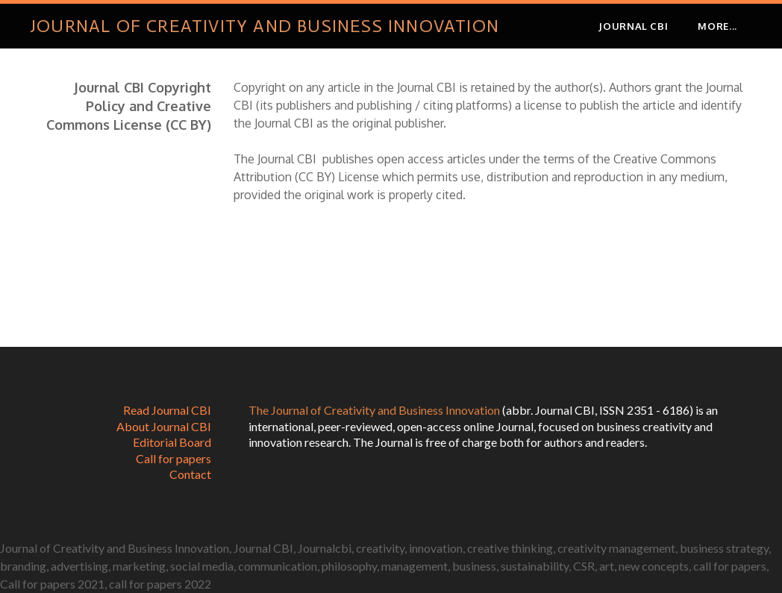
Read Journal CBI (167, 410)
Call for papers (173, 458)
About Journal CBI (163, 426)
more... (717, 26)
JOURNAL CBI (633, 26)
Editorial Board (172, 442)
